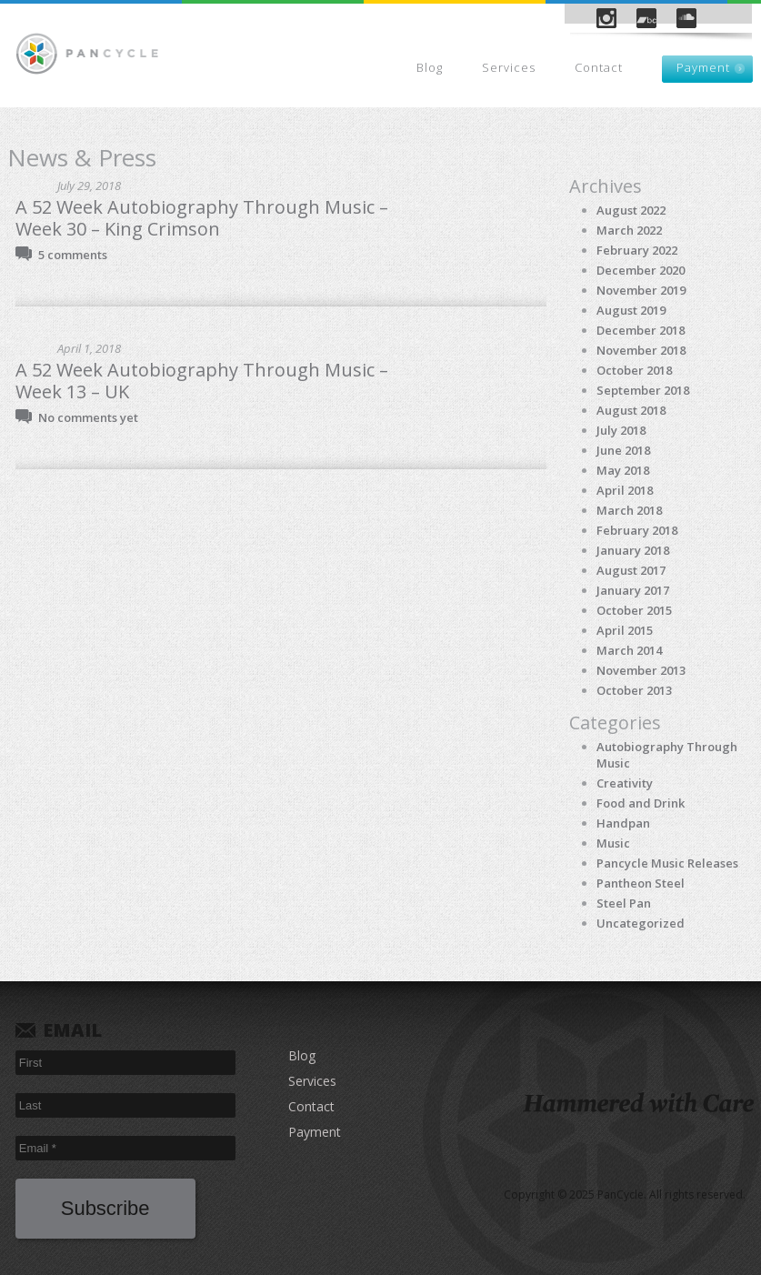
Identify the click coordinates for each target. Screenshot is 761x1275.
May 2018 (622, 470)
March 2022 (629, 230)
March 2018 (629, 510)
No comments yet (88, 417)
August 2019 (631, 310)
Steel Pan (623, 903)
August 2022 (631, 210)
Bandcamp (646, 18)
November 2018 (641, 350)
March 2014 (629, 650)
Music (613, 843)
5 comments (72, 254)
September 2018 (642, 390)
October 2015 (634, 610)
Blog (429, 67)
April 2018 (624, 490)
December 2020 (640, 270)
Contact (599, 67)
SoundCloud (686, 18)
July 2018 (621, 430)
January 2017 (632, 590)
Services (509, 67)
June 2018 (623, 450)
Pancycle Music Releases (667, 863)
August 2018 (631, 410)
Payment (703, 67)
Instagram (606, 18)
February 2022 (636, 250)
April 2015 (624, 630)
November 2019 (641, 290)
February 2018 (636, 530)
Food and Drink (640, 803)
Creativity (624, 783)
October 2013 (634, 690)
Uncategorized (640, 923)
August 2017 (631, 570)
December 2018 (640, 330)
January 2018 (632, 550)
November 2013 (641, 670)
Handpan (623, 823)
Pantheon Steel (640, 883)
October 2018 (634, 370)
